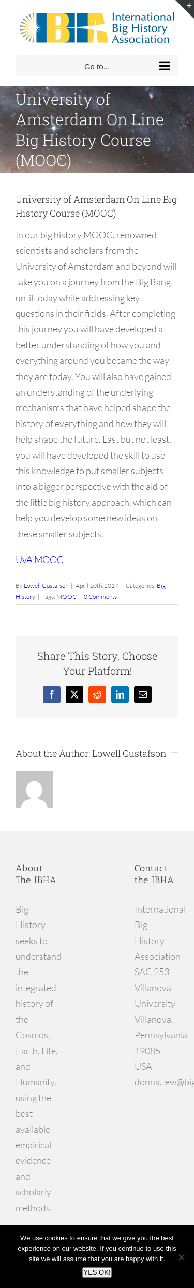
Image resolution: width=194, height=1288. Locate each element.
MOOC (66, 596)
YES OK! (96, 1272)
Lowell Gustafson (46, 585)
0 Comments (100, 596)
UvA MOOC (40, 559)
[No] (181, 1257)
